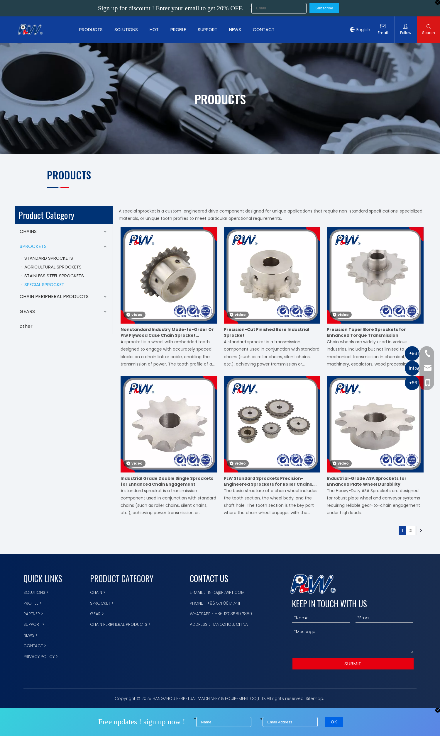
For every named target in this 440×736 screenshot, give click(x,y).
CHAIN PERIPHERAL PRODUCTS (54, 296)
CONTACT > (34, 646)
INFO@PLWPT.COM (226, 592)
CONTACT (266, 29)
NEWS (237, 29)
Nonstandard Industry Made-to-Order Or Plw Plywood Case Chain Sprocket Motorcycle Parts (167, 332)
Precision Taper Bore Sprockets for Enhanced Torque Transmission (366, 332)
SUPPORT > (33, 624)
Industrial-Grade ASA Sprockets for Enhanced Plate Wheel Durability (367, 481)
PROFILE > (32, 603)
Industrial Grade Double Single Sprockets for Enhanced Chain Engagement (167, 481)
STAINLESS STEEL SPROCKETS (54, 276)
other (26, 326)
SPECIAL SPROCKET (44, 284)
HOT (156, 29)
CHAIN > (97, 592)
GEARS (27, 311)
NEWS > (30, 635)
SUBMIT (352, 663)
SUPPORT (210, 29)
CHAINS (28, 231)
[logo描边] (313, 584)
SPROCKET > (102, 603)
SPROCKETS (33, 246)
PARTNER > (33, 614)
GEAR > (97, 614)
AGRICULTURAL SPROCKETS (53, 267)
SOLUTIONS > (35, 592)
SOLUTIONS (128, 29)
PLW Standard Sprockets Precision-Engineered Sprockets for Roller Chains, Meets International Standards (268, 481)
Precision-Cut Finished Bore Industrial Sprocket (266, 332)
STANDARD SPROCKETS (48, 258)
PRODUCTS (93, 29)
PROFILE (180, 29)
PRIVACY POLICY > (40, 656)
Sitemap (314, 698)
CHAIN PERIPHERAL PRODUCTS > (120, 624)
